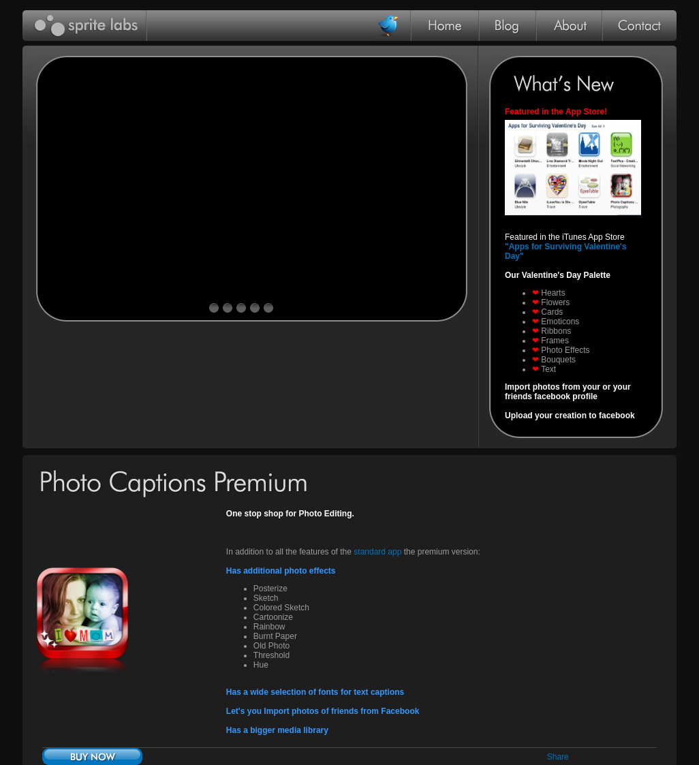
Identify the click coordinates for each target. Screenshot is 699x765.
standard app (378, 552)
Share (558, 757)
